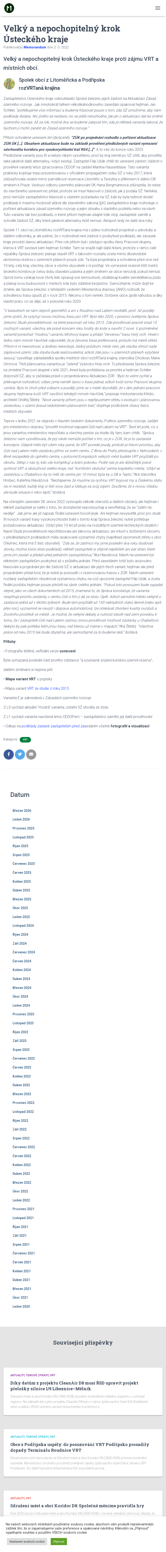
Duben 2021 (21, 1280)
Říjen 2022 (20, 1120)
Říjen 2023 (20, 1032)
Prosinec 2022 (23, 1103)
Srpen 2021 (21, 1244)
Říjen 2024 (20, 934)
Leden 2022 (21, 1200)
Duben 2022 (21, 1173)
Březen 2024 (22, 988)
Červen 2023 (22, 1067)
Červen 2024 (22, 961)
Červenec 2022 (24, 1147)
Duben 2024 (21, 979)
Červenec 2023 (24, 1058)
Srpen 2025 (21, 855)
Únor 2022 (20, 1191)
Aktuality (17, 1375)
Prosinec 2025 (23, 828)
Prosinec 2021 (23, 1209)
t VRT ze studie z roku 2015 (47, 688)
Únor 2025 (20, 908)
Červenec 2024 (24, 952)
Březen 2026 (22, 810)
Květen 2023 (22, 1076)
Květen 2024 (22, 970)
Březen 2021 (22, 1289)
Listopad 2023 (23, 1023)
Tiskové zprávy (37, 1375)
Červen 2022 (22, 1156)
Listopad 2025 (23, 837)
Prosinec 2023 (23, 1014)
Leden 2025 (21, 917)
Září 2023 (20, 1041)
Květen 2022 (22, 1165)
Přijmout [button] (58, 1541)
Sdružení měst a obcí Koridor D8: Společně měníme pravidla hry (77, 1505)
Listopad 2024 (23, 925)
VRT (25, 739)
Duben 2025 (21, 890)
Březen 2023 (22, 1094)
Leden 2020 (21, 1306)
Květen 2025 (22, 881)
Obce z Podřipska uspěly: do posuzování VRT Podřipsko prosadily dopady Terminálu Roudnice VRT (79, 1447)
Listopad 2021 (23, 1218)
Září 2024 (20, 943)
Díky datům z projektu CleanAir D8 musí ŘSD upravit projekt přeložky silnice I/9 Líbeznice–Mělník (74, 1385)
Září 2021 (20, 1235)
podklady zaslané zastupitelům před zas (54, 726)
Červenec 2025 (24, 863)
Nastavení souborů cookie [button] (27, 1541)
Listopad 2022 (23, 1112)
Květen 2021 (22, 1271)
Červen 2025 (22, 872)
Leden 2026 (21, 819)
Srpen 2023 (21, 1050)
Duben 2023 (21, 1085)
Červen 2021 (22, 1262)
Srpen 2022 (21, 1138)
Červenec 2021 (24, 1253)
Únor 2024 (20, 996)
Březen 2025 (22, 899)
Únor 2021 (20, 1297)
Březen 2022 (22, 1182)
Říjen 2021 (20, 1227)
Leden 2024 (21, 1005)
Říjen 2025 (20, 846)
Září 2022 (20, 1129)
